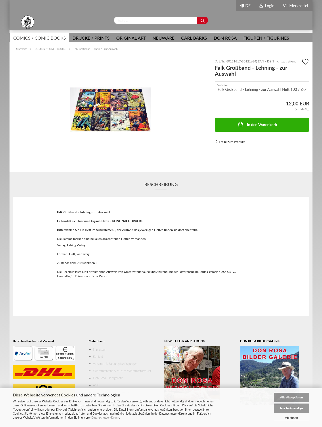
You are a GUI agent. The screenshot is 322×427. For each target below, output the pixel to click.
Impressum (100, 349)
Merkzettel (295, 5)
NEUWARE (163, 38)
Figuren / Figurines (266, 38)
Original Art (131, 38)
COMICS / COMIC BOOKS (39, 38)
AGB (96, 385)
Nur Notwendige (291, 408)
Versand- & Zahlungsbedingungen (115, 363)
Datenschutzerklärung (105, 417)
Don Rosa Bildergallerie (108, 378)
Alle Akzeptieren (291, 397)
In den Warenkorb (257, 124)
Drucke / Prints (91, 38)
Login (266, 5)
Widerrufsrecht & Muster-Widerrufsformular (122, 371)
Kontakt (98, 356)
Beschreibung (161, 184)
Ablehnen (291, 417)
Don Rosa (225, 38)
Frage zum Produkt (232, 142)
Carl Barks (194, 38)
